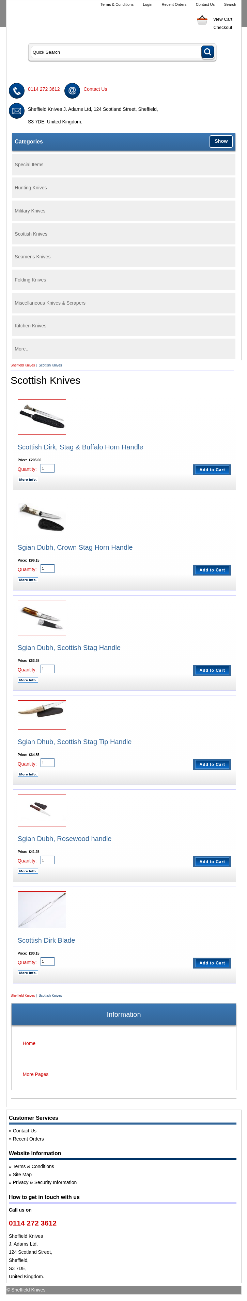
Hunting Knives (31, 187)
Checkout (222, 27)
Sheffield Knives (23, 365)
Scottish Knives (31, 234)
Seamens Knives (32, 256)
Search (230, 4)
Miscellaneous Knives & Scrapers (50, 303)
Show (221, 141)
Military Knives (30, 210)
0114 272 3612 (44, 89)
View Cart (222, 19)
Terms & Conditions (117, 4)
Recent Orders (174, 4)
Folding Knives (30, 280)
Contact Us (205, 4)
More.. (21, 349)
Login (147, 4)
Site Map (22, 1174)
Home (29, 1043)
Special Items (29, 164)
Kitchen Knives (30, 325)
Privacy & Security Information (45, 1182)
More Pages (35, 1074)
